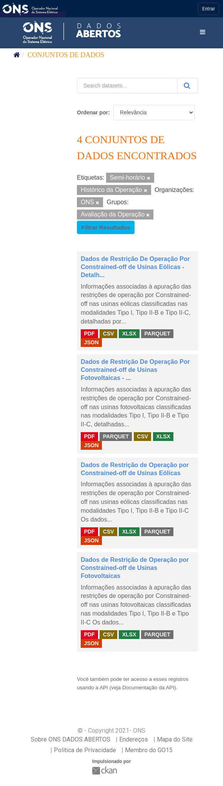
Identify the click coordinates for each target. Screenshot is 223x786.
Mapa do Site (175, 739)
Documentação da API (148, 687)
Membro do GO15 (149, 750)
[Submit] (187, 85)
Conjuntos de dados (66, 55)
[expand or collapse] (203, 32)
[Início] (16, 55)
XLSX (129, 333)
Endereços (133, 739)
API (104, 687)
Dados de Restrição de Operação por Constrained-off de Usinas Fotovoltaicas (135, 567)
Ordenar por (92, 112)
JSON (91, 342)
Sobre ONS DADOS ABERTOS (70, 739)
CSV (108, 333)
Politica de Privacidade (85, 750)
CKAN (105, 770)
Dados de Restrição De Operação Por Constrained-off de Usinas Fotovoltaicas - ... (135, 369)
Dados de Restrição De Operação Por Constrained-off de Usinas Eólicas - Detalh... (135, 267)
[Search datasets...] (127, 85)
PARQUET (157, 333)
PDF (89, 333)
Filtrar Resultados (105, 227)
